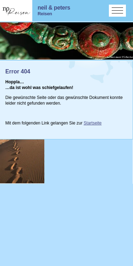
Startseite (93, 123)
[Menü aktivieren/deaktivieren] (117, 11)
